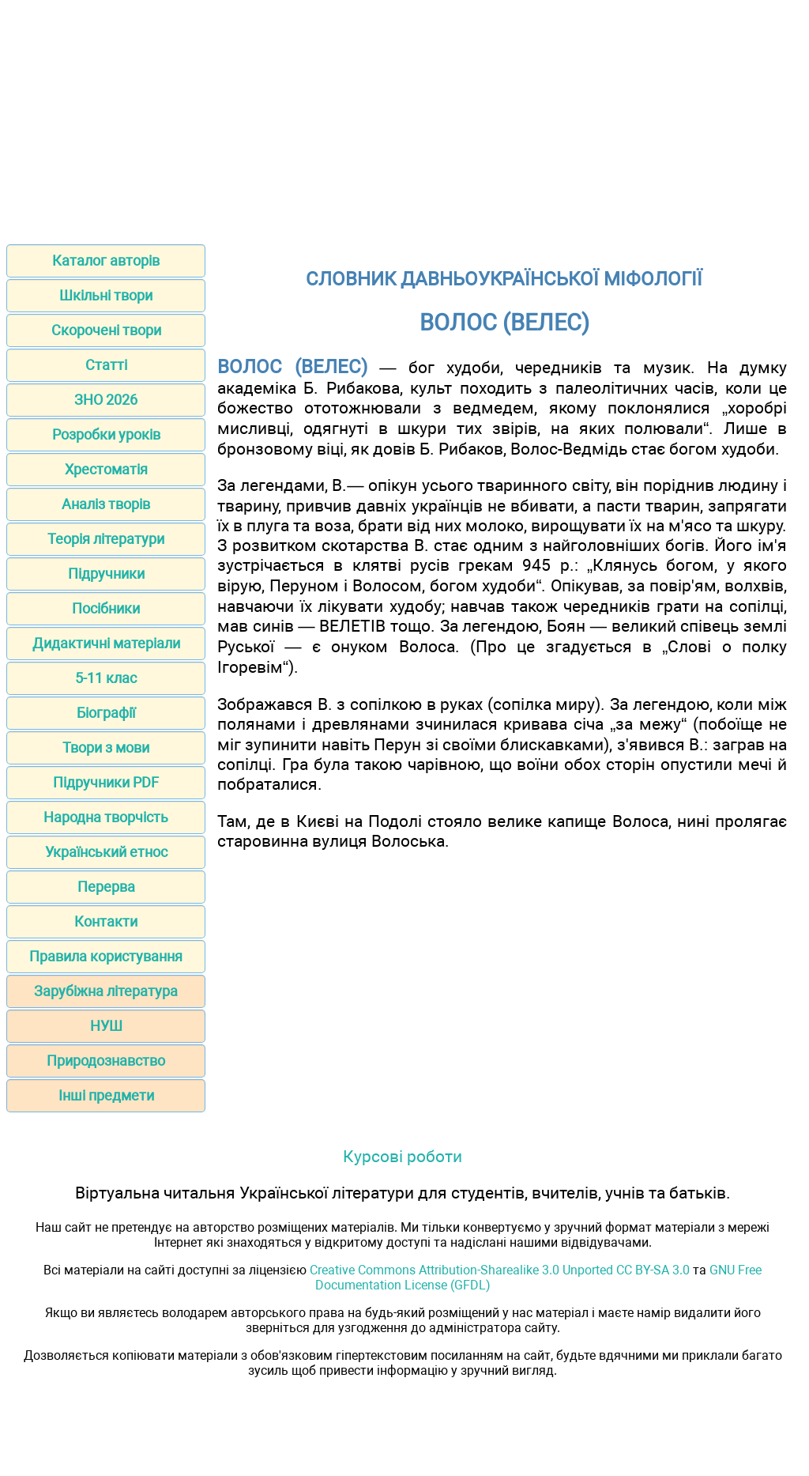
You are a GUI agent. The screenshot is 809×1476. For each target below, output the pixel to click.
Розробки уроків (106, 434)
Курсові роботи (402, 1156)
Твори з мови (105, 747)
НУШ (106, 1025)
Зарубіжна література (106, 991)
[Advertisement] (404, 117)
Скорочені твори (106, 330)
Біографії (106, 712)
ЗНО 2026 (105, 399)
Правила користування (105, 956)
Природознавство (106, 1060)
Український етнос (106, 852)
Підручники (106, 573)
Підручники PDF (106, 782)
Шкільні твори (105, 295)
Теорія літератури (105, 538)
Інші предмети (106, 1095)
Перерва (106, 886)
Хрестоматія (106, 469)
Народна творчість (105, 817)
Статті (106, 365)
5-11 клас (106, 678)
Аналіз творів (106, 504)
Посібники (106, 608)
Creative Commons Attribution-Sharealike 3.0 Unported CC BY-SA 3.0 (500, 1270)
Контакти (105, 921)
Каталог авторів (106, 260)
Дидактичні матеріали (106, 643)
